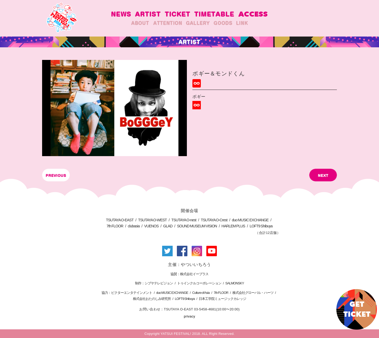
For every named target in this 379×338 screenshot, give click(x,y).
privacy (189, 316)
